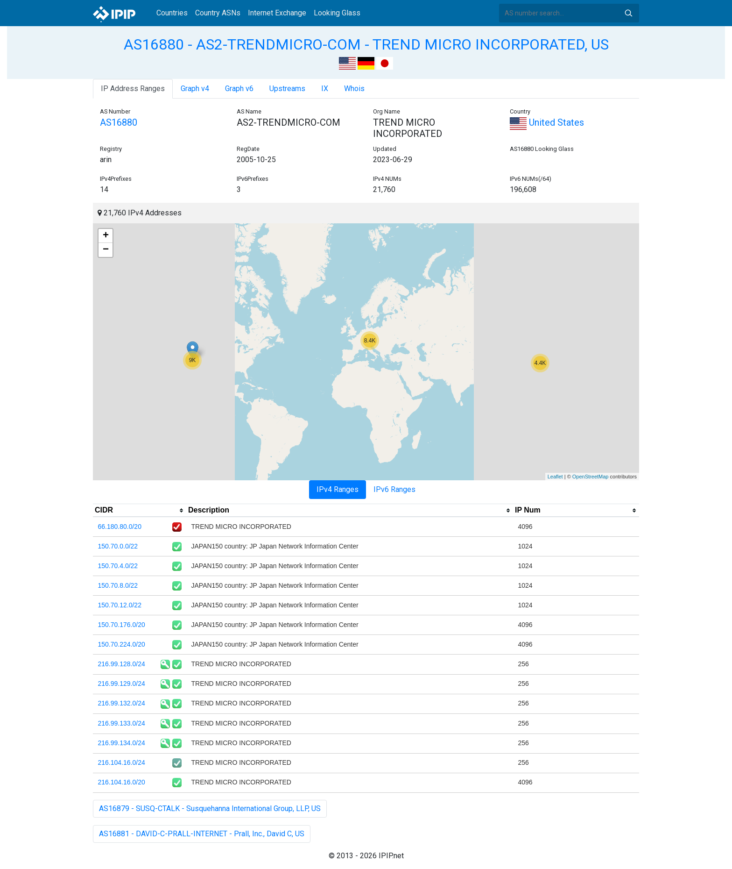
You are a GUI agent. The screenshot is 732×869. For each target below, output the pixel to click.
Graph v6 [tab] (239, 88)
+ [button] (106, 236)
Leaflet (555, 476)
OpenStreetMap (590, 476)
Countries (172, 12)
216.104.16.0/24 (121, 762)
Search (628, 13)
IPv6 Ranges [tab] (394, 489)
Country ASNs (217, 12)
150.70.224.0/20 (121, 644)
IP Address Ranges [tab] (133, 88)
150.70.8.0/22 (118, 585)
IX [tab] (324, 88)
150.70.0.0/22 (118, 546)
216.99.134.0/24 (121, 743)
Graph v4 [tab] (195, 88)
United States (547, 122)
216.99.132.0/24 (121, 703)
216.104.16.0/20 (121, 782)
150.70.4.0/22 (118, 566)
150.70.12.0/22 (119, 605)
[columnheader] (139, 510)
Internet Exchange (277, 12)
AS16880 (118, 122)
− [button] (106, 250)
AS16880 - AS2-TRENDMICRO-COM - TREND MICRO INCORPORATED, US (366, 44)
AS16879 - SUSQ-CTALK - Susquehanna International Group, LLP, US (210, 808)
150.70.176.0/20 (121, 624)
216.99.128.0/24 (121, 664)
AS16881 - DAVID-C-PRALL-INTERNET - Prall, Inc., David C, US (201, 833)
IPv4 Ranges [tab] (338, 489)
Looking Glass (337, 12)
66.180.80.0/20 (119, 526)
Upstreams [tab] (287, 88)
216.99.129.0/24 (121, 683)
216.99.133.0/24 (121, 723)
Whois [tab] (354, 88)
